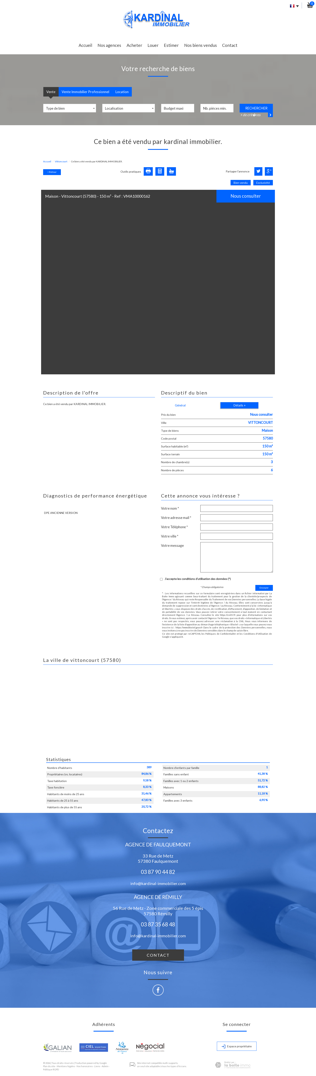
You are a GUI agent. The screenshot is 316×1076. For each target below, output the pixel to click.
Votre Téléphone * (174, 527)
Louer (153, 45)
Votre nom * (170, 508)
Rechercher (256, 108)
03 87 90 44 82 (158, 872)
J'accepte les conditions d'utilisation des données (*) (198, 579)
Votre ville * (169, 536)
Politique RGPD (51, 1069)
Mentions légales (66, 1066)
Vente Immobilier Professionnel (85, 92)
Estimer (171, 45)
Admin (105, 1066)
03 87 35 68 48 (158, 924)
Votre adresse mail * (176, 517)
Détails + (239, 405)
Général (180, 405)
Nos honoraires (85, 1066)
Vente (50, 92)
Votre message (172, 545)
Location (122, 92)
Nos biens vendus (200, 45)
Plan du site (49, 1066)
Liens (97, 1066)
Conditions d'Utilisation (255, 633)
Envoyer (264, 587)
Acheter (134, 45)
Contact (229, 45)
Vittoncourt (61, 161)
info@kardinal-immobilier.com (158, 883)
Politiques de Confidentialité (220, 633)
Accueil (85, 45)
